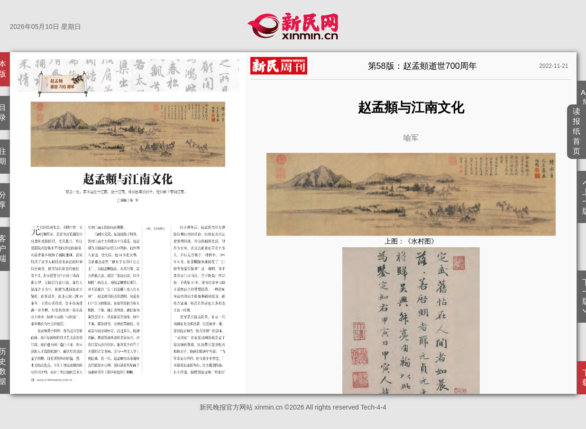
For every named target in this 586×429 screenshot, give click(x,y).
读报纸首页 (577, 131)
